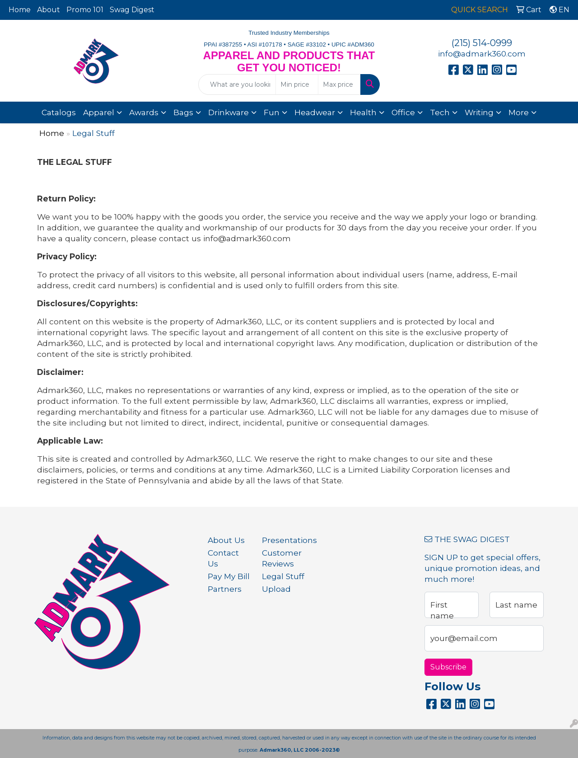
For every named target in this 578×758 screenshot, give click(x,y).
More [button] (518, 112)
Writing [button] (479, 112)
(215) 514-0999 (482, 42)
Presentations (283, 540)
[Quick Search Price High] (339, 84)
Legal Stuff (283, 576)
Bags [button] (183, 112)
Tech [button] (440, 112)
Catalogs (59, 112)
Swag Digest (132, 9)
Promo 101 (84, 9)
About (48, 9)
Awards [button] (143, 112)
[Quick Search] (237, 84)
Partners (225, 589)
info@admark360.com (482, 53)
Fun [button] (272, 112)
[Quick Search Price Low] (296, 84)
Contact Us (223, 558)
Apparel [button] (98, 112)
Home (20, 9)
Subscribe (448, 667)
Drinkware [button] (228, 112)
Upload (276, 589)
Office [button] (403, 112)
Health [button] (363, 112)
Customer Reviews (282, 558)
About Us (226, 540)
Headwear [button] (314, 112)
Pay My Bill (229, 576)
